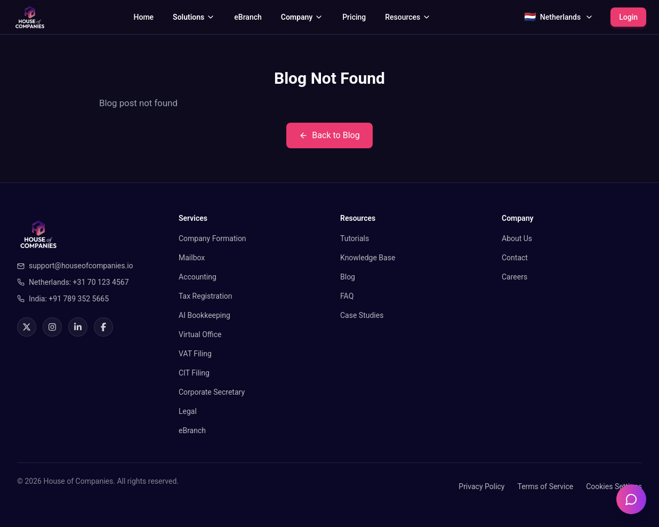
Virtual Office (200, 334)
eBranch (247, 17)
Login (628, 17)
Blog (347, 277)
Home (144, 17)
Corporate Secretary (212, 392)
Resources (408, 17)
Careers (514, 277)
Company (302, 17)
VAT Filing (195, 353)
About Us (517, 238)
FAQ (346, 296)
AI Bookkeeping (204, 315)
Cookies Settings (614, 486)
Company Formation (212, 238)
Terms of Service (545, 486)
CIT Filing (194, 373)
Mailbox (192, 257)
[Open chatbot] (631, 499)
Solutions (194, 17)
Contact (515, 257)
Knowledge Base (367, 257)
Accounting (197, 277)
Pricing (354, 17)
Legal (188, 411)
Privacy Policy (481, 486)
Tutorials (354, 238)
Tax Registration (205, 296)
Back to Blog (329, 135)
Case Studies (361, 315)
